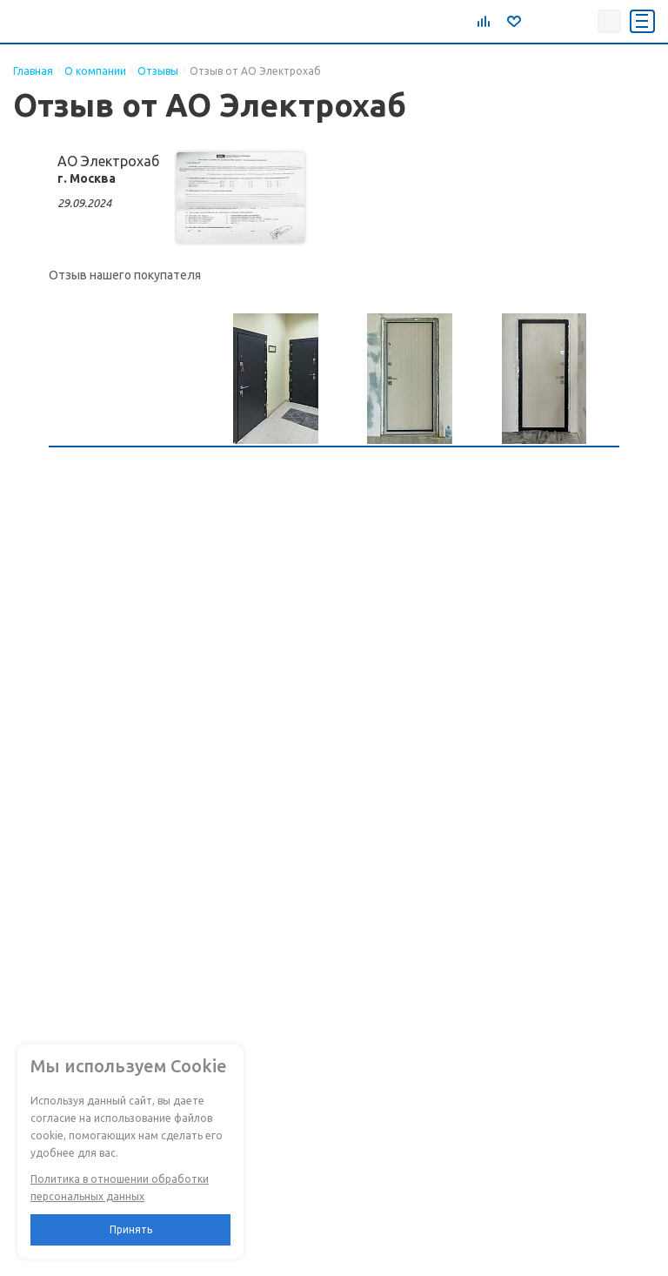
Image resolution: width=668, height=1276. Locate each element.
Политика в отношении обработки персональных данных (119, 1187)
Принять (131, 1229)
